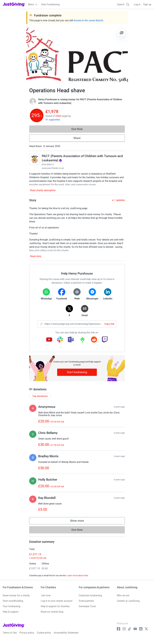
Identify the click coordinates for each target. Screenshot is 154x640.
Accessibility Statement (66, 632)
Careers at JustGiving (128, 600)
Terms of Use (10, 632)
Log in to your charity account (56, 600)
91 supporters (52, 119)
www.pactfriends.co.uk (53, 168)
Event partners (86, 600)
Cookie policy (44, 632)
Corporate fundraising (90, 595)
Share (76, 138)
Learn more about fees (77, 575)
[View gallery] (121, 32)
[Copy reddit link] (94, 340)
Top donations (40, 396)
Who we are (123, 595)
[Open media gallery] (77, 55)
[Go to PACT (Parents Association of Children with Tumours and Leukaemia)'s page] (34, 159)
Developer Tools (87, 606)
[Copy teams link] (71, 340)
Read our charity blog (52, 611)
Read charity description (43, 190)
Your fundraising (11, 606)
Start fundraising (77, 372)
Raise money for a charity (16, 595)
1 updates (119, 200)
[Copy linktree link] (82, 341)
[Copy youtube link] (49, 340)
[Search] (123, 4)
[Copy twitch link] (105, 340)
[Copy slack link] (60, 340)
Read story (35, 256)
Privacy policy (26, 632)
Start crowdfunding (13, 600)
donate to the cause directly (88, 20)
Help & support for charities (55, 606)
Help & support (10, 611)
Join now (46, 595)
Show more (80, 521)
